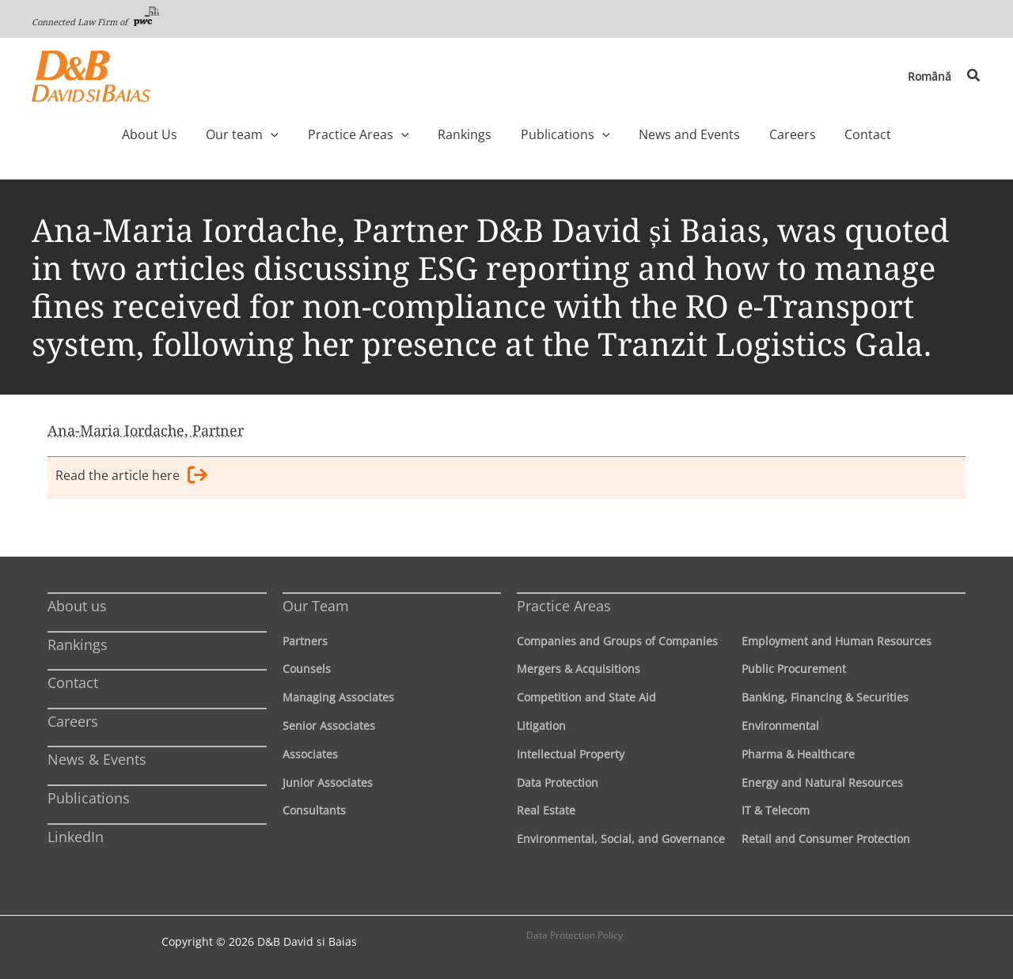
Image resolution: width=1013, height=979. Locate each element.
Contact (72, 682)
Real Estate (546, 810)
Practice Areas (564, 605)
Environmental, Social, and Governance (621, 838)
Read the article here (131, 477)
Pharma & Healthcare (798, 754)
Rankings (77, 644)
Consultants (314, 810)
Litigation (541, 725)
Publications (88, 797)
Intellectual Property (570, 754)
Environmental (780, 725)
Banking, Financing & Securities (825, 697)
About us (77, 605)
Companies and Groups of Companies (617, 640)
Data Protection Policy (574, 935)
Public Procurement (794, 668)
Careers (72, 721)
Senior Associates (329, 725)
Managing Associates (338, 697)
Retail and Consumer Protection (826, 838)
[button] (974, 76)
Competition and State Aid (586, 697)
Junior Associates (328, 782)
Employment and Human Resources (836, 640)
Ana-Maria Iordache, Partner (145, 430)
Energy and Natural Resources (822, 782)
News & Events (96, 759)
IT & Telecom (776, 810)
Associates (310, 754)
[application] (304, 134)
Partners (305, 640)
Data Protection (557, 782)
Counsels (307, 668)
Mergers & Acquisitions (578, 668)
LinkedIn (75, 836)
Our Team (316, 605)
